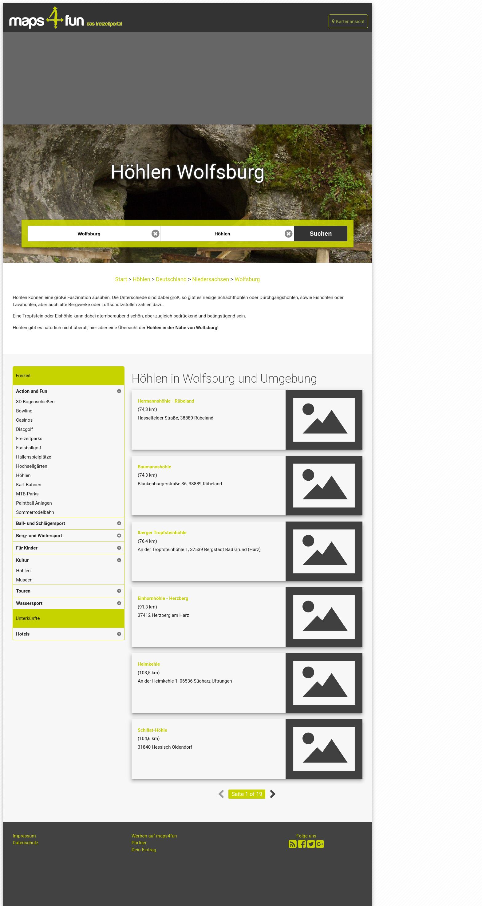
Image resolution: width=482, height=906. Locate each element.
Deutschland (171, 279)
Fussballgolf (28, 448)
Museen (24, 580)
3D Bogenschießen (35, 401)
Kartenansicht (348, 21)
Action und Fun (31, 391)
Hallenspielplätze (33, 457)
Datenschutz (25, 842)
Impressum (24, 836)
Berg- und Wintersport (39, 535)
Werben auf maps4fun (154, 836)
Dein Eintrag (144, 850)
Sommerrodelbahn (35, 512)
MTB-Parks (27, 494)
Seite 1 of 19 (246, 794)
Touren (23, 591)
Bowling (24, 411)
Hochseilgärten (31, 466)
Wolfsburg (246, 279)
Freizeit (23, 375)
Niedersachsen (211, 279)
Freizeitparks (29, 438)
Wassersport (29, 603)
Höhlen (141, 279)
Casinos (24, 420)
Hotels (23, 634)
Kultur (22, 560)
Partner (139, 842)
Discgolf (24, 429)
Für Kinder (27, 548)
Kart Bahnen (28, 484)
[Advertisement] (187, 78)
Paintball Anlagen (34, 503)
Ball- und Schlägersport (40, 523)
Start (121, 279)
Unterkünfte (28, 618)
